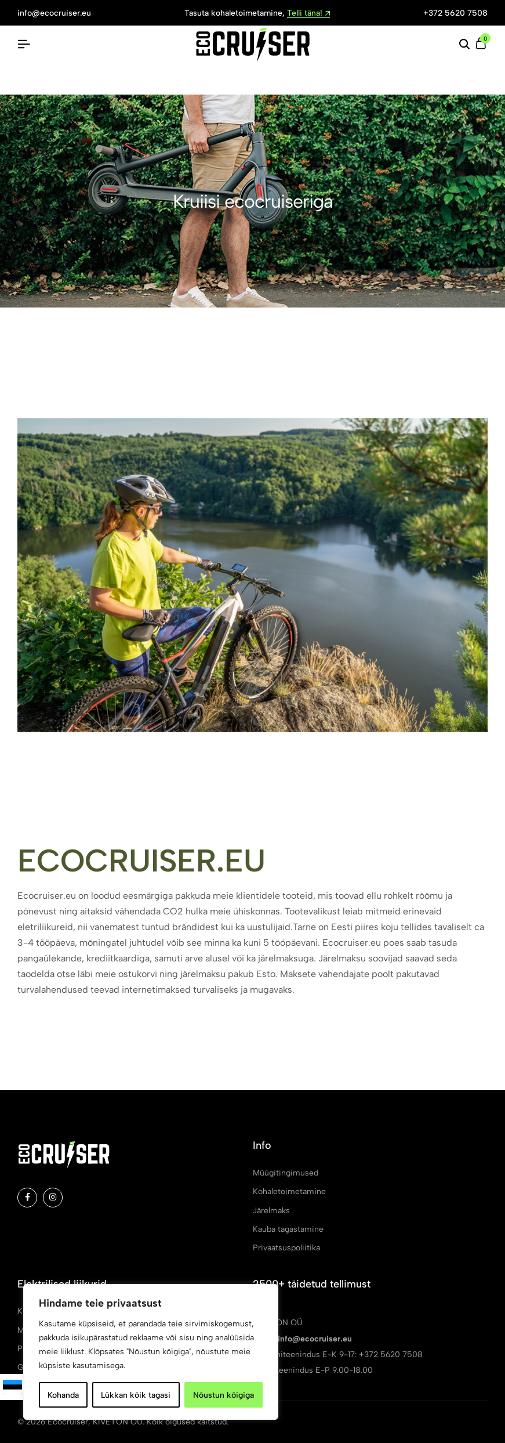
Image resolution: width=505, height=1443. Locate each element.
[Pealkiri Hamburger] (23, 44)
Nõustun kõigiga (223, 1394)
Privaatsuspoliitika (286, 1248)
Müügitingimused (285, 1173)
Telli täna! (308, 13)
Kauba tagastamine (288, 1229)
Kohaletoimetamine (289, 1191)
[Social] (27, 1197)
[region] (150, 1352)
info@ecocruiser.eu (54, 13)
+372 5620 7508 (455, 13)
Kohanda (63, 1394)
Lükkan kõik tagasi (135, 1394)
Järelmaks (271, 1211)
